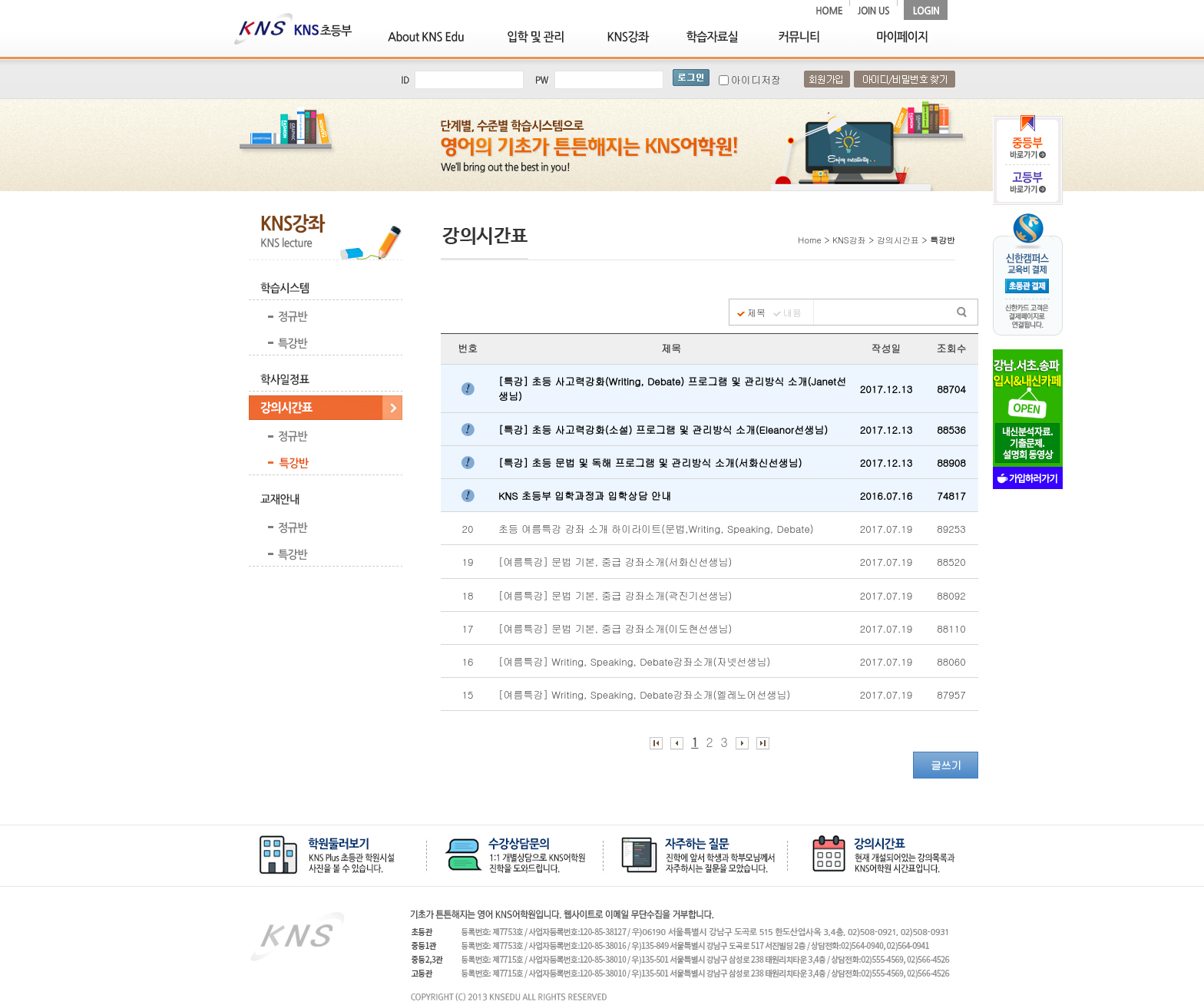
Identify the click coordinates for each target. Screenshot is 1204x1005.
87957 (951, 694)
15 (468, 694)
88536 (951, 429)
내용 (792, 312)
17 (468, 628)
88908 (951, 462)
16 (468, 661)
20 (468, 528)
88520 (951, 561)
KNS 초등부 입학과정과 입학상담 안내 (586, 495)
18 (468, 595)
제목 (756, 312)
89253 (951, 528)
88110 (951, 628)
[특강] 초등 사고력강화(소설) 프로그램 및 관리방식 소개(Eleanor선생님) (664, 429)
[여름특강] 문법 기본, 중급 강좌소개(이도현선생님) (617, 628)
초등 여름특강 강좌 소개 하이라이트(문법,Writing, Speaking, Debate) (657, 528)
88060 (951, 661)
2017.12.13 (886, 389)
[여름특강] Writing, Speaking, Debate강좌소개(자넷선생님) (637, 661)
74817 (951, 495)
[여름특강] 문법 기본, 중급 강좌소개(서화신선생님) (618, 561)
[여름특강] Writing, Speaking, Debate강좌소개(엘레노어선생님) (647, 694)
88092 (951, 595)
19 (468, 561)
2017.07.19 (886, 528)
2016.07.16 (886, 495)
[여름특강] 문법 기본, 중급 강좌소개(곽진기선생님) (617, 595)
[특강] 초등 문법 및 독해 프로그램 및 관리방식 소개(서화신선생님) (651, 462)
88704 (951, 389)
